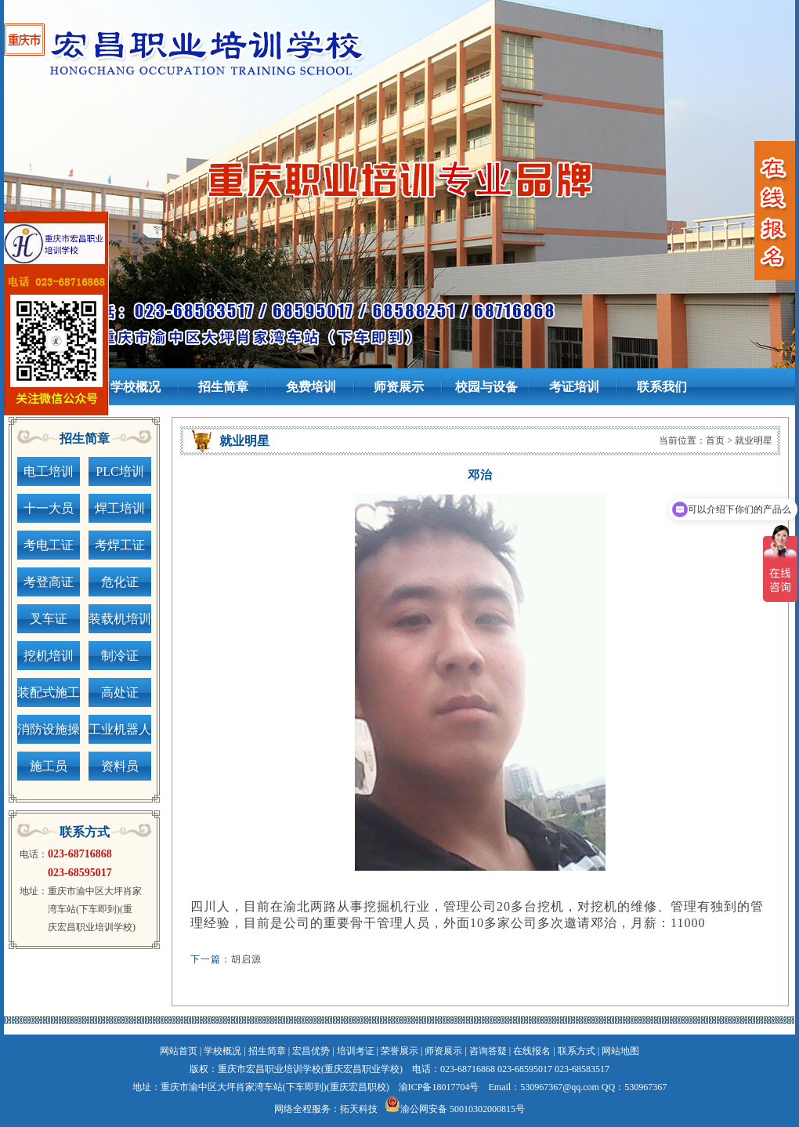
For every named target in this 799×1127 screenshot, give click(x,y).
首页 (715, 440)
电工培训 (49, 471)
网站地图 (620, 1050)
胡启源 (246, 959)
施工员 (48, 766)
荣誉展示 (399, 1050)
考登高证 (49, 582)
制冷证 (120, 655)
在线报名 (532, 1050)
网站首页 (178, 1050)
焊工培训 (120, 508)
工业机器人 (120, 729)
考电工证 (49, 545)
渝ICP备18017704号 (439, 1087)
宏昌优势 (311, 1050)
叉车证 (48, 618)
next (756, 166)
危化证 (120, 582)
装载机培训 (120, 618)
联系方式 (576, 1050)
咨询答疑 (488, 1050)
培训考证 (355, 1050)
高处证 (120, 692)
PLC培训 (119, 471)
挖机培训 (49, 655)
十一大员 (49, 508)
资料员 (120, 766)
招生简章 (267, 1050)
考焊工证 (120, 545)
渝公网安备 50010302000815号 (462, 1108)
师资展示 (443, 1050)
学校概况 (222, 1050)
